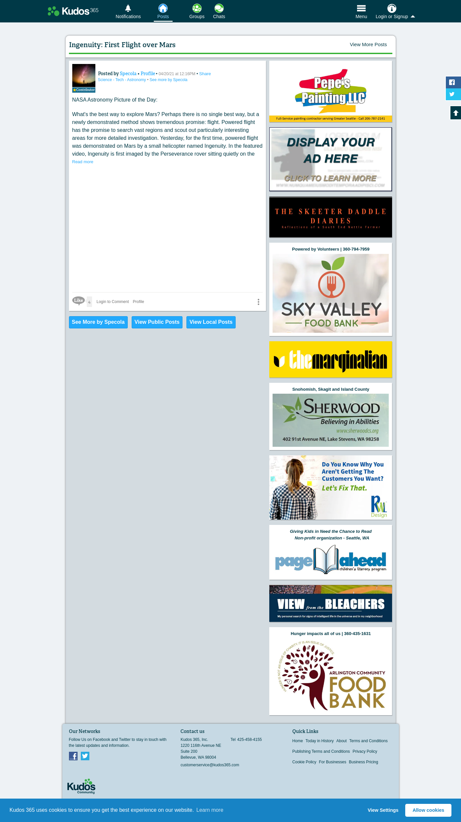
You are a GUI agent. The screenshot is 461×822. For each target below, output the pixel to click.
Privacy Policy (364, 751)
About (341, 741)
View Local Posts (210, 322)
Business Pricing (363, 762)
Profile (148, 73)
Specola (129, 73)
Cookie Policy (304, 762)
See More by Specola (98, 322)
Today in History (320, 741)
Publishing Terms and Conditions (321, 751)
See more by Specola (168, 79)
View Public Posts (157, 322)
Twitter (85, 756)
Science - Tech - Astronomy (122, 79)
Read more (82, 161)
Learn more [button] (209, 810)
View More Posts (368, 44)
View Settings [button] (383, 810)
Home (297, 741)
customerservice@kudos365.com (210, 765)
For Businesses (332, 762)
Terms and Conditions (368, 741)
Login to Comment (113, 301)
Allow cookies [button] (428, 810)
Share (205, 73)
